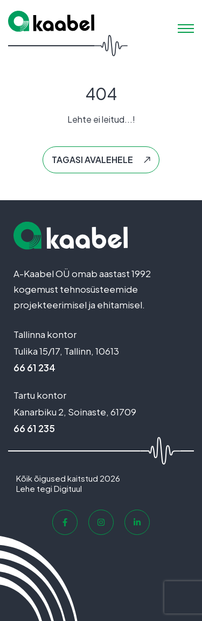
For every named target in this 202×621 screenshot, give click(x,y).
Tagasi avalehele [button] (92, 159)
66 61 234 (34, 367)
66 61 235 (34, 428)
